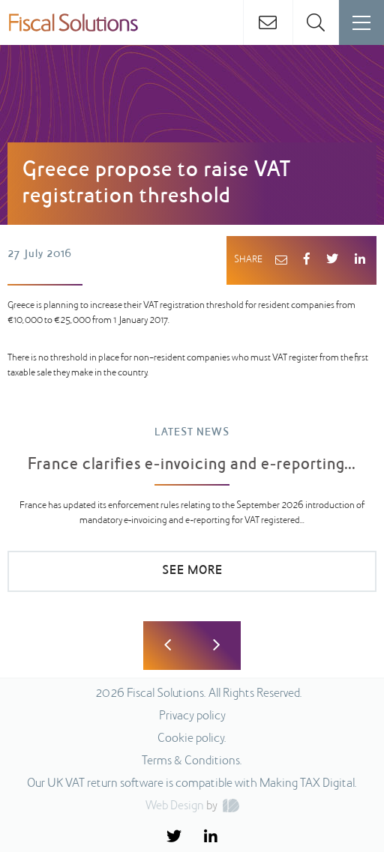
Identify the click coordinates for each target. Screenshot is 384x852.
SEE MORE (192, 571)
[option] (192, 516)
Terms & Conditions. (192, 761)
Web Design (175, 806)
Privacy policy (192, 716)
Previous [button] (167, 645)
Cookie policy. (192, 739)
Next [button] (216, 645)
